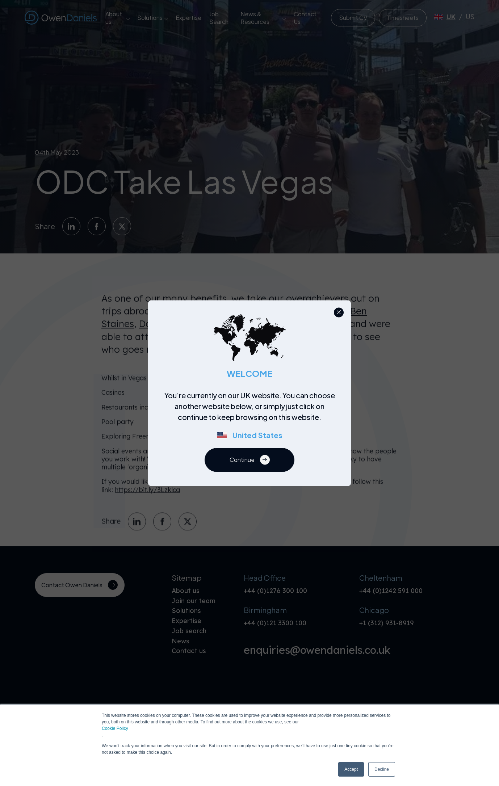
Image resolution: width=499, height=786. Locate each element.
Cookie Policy (115, 728)
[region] (251, 419)
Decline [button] (381, 769)
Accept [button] (351, 769)
